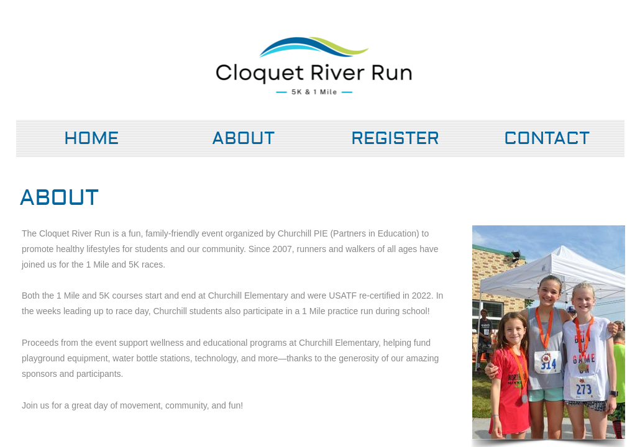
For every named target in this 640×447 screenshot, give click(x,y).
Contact (547, 139)
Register (395, 139)
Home (91, 139)
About (243, 139)
